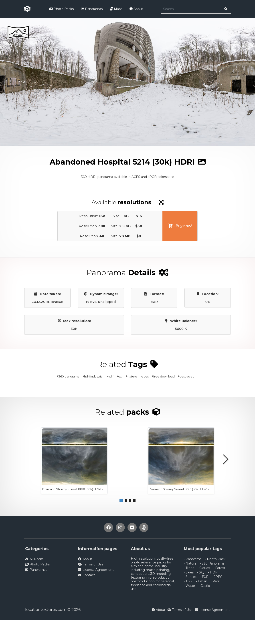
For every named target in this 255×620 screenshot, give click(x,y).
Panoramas (92, 9)
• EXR (204, 577)
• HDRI (213, 572)
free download (164, 376)
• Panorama (193, 559)
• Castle (204, 586)
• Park (215, 581)
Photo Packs (61, 9)
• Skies (189, 572)
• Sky (200, 572)
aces (145, 376)
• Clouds (204, 568)
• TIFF (188, 581)
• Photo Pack (215, 559)
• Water (189, 586)
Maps (116, 9)
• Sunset (190, 577)
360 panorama (68, 376)
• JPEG (217, 577)
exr (120, 376)
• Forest (219, 568)
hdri (110, 376)
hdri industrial (93, 376)
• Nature (190, 563)
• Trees (189, 568)
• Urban (201, 581)
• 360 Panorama (212, 563)
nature (132, 376)
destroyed (186, 376)
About (136, 9)
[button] (121, 500)
